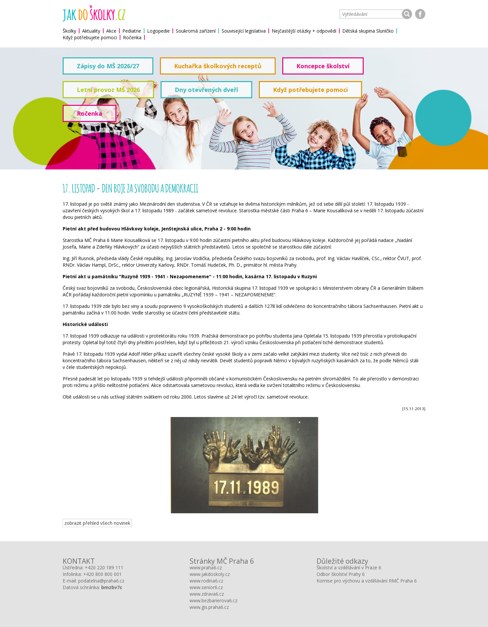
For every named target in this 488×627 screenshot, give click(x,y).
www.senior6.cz (206, 587)
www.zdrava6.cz (207, 594)
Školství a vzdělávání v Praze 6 (349, 567)
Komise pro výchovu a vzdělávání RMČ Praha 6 (367, 581)
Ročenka (132, 37)
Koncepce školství (323, 66)
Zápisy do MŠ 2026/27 (108, 66)
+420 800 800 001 (102, 574)
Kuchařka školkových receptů (217, 66)
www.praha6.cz (206, 567)
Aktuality (91, 31)
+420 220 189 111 (104, 567)
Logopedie (158, 31)
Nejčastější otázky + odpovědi (304, 31)
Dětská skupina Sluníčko (368, 31)
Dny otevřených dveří (206, 90)
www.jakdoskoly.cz (210, 574)
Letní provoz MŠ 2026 (108, 90)
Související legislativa (244, 31)
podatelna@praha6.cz (101, 581)
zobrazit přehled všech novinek (97, 523)
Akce (111, 31)
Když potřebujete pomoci (90, 37)
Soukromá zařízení (196, 31)
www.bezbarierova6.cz (213, 600)
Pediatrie (131, 31)
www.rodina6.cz (206, 581)
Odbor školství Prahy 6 (341, 574)
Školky (69, 31)
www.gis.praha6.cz (209, 607)
